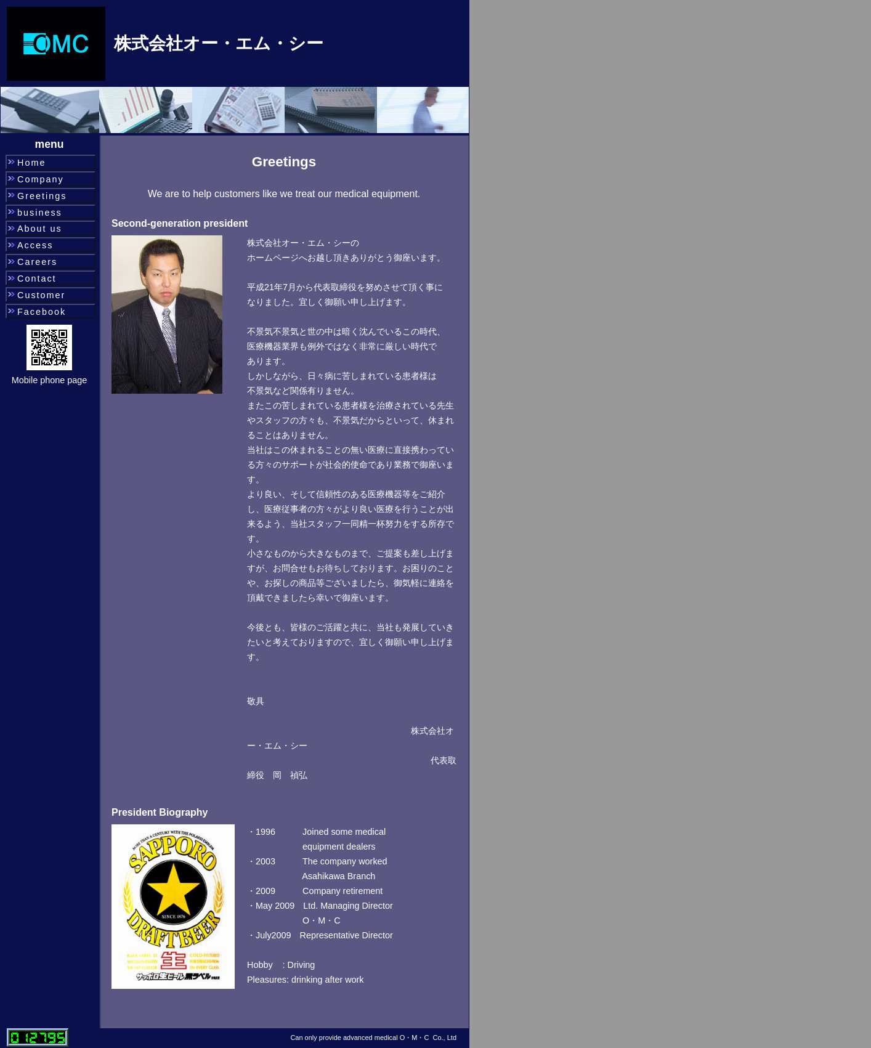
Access (35, 245)
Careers (37, 262)
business (39, 212)
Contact (37, 278)
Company (40, 179)
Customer (41, 295)
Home (31, 163)
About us (39, 229)
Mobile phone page (49, 380)
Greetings (42, 196)
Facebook (41, 312)
